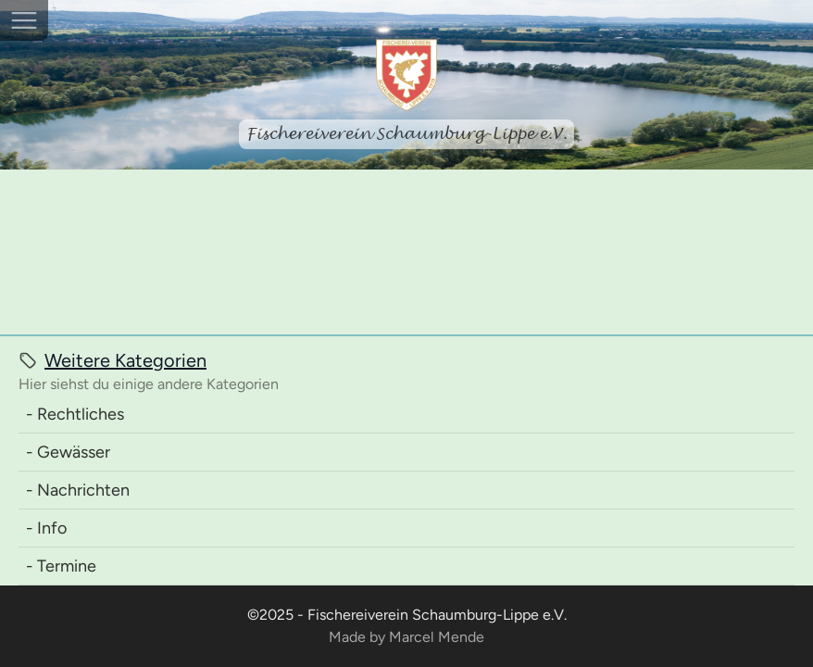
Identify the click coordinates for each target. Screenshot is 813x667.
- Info (46, 528)
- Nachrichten (78, 490)
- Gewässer (68, 452)
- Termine (61, 566)
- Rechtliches (75, 414)
